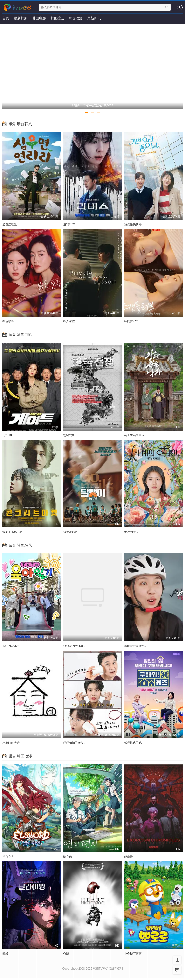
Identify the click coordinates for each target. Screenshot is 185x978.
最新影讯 (94, 18)
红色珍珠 (8, 321)
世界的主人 (131, 532)
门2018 (7, 435)
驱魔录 (128, 856)
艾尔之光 (8, 856)
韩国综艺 (57, 18)
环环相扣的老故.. (74, 742)
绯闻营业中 (131, 321)
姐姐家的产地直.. (74, 646)
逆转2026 (69, 224)
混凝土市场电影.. (13, 532)
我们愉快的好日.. (135, 224)
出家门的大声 (11, 742)
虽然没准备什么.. (135, 646)
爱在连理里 (9, 224)
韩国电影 (39, 18)
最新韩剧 (20, 18)
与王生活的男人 (134, 435)
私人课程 (69, 321)
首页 (5, 18)
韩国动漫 (75, 18)
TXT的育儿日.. (11, 646)
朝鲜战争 (69, 435)
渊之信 (67, 856)
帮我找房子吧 (133, 742)
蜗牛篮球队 (70, 532)
